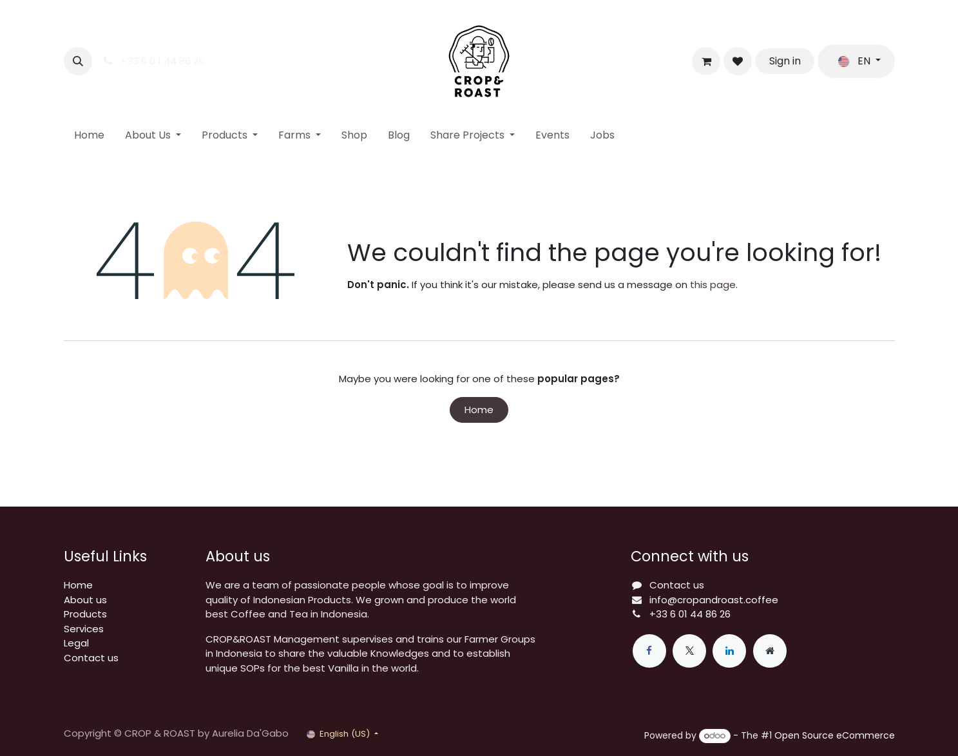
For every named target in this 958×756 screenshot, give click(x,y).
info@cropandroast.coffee (713, 599)
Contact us (91, 657)
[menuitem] (89, 135)
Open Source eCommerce (834, 735)
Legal (76, 643)
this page (713, 284)
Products (85, 614)
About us (85, 599)
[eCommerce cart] (706, 61)
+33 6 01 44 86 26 (690, 614)
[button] (78, 61)
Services (84, 628)
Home (479, 409)
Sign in (785, 60)
